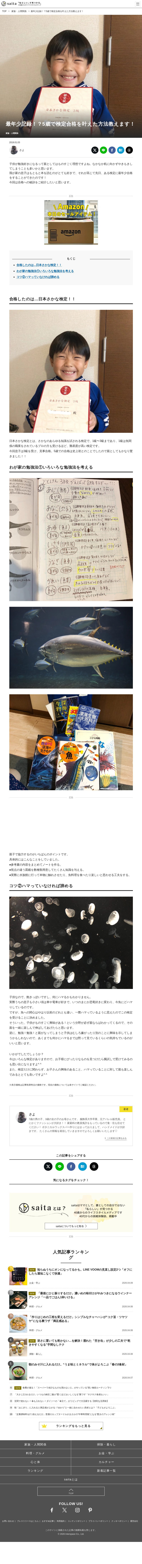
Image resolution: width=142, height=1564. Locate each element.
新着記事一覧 (106, 1470)
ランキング (35, 1470)
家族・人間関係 (19, 11)
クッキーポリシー (119, 1521)
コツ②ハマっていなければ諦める (37, 276)
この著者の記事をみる (117, 1138)
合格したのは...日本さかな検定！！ (39, 264)
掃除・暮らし (106, 1444)
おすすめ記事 (48, 1521)
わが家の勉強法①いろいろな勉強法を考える (45, 271)
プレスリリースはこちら (28, 1521)
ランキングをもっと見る (73, 1425)
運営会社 (134, 1521)
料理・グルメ (35, 1453)
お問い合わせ (8, 1521)
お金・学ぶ (106, 1453)
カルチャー (106, 1461)
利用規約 (61, 1521)
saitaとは (71, 1479)
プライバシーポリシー (98, 1521)
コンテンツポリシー (76, 1521)
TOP (4, 11)
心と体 (35, 1461)
